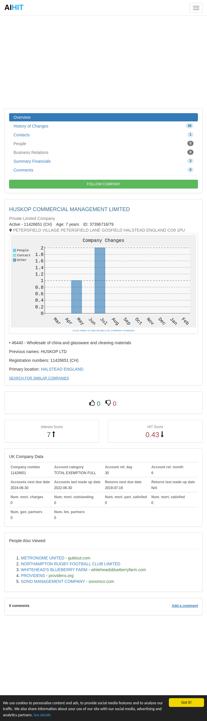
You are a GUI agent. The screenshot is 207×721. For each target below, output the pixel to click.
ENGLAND (74, 369)
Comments (103, 169)
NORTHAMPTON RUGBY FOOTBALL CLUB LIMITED (70, 563)
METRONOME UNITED (43, 558)
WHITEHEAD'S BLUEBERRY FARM (54, 569)
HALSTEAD (51, 369)
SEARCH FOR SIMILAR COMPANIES (39, 378)
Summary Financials (103, 161)
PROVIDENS (33, 575)
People (103, 143)
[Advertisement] (103, 62)
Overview (21, 117)
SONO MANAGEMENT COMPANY (53, 581)
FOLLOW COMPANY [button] (103, 184)
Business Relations (103, 152)
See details (42, 714)
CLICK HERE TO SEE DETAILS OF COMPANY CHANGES (103, 330)
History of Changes (103, 125)
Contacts (103, 134)
